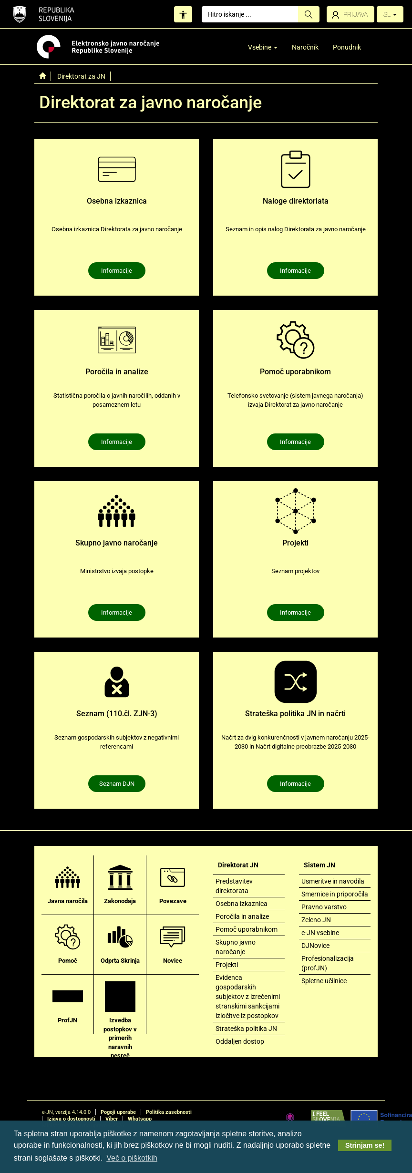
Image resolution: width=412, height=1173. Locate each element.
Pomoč (67, 942)
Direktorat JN (238, 865)
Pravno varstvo (324, 907)
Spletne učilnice (324, 981)
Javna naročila (68, 883)
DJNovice (315, 945)
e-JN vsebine (320, 932)
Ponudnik (347, 47)
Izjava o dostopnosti (71, 1119)
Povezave (172, 883)
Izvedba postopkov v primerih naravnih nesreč (120, 1020)
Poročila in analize (242, 916)
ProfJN (67, 1002)
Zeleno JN (316, 920)
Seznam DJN (116, 783)
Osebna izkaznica (242, 903)
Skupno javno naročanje (236, 947)
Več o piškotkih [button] (131, 1158)
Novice (172, 942)
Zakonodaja (120, 883)
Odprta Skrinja (120, 942)
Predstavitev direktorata (234, 886)
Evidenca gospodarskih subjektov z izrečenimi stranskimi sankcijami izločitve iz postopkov (248, 996)
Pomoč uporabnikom (247, 929)
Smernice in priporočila (334, 894)
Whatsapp (140, 1119)
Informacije (116, 270)
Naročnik (305, 47)
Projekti (227, 964)
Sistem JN (319, 865)
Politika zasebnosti (169, 1112)
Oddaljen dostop (240, 1041)
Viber (111, 1119)
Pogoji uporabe (118, 1112)
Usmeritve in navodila (332, 881)
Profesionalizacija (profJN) (327, 963)
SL (390, 14)
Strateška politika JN (246, 1028)
